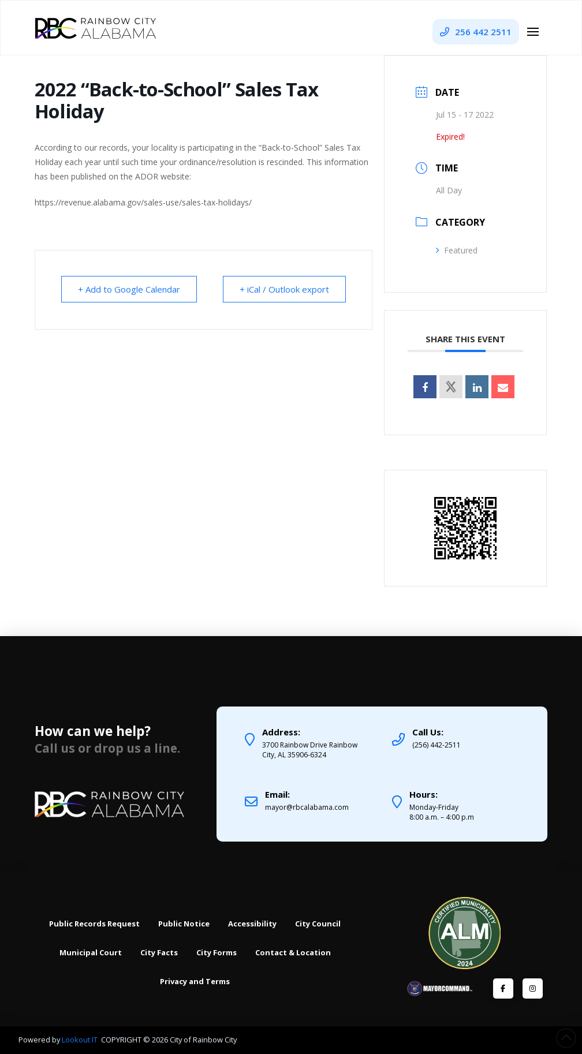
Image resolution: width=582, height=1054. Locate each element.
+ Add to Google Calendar (129, 289)
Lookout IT (80, 1039)
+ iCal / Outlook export (284, 289)
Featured (456, 250)
